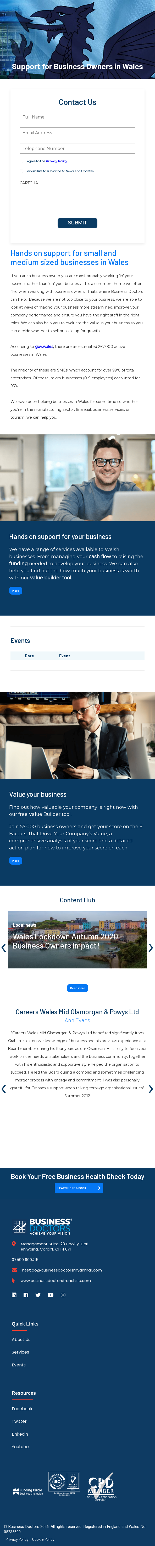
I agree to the (46, 161)
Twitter (19, 1421)
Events (19, 1365)
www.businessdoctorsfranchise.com (55, 1280)
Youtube (20, 1447)
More (15, 590)
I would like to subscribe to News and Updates (59, 171)
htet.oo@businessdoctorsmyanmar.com (62, 1270)
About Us (21, 1340)
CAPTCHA (29, 183)
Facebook (22, 1409)
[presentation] (49, 194)
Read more (77, 988)
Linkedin (20, 1434)
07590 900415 (25, 1259)
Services (20, 1352)
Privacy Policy (56, 161)
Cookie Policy (43, 1539)
